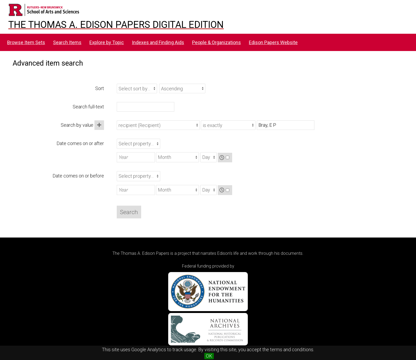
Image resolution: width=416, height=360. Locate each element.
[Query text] (285, 125)
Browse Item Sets (26, 42)
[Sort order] (182, 88)
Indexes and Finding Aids (158, 42)
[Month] (177, 157)
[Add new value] (99, 125)
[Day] (208, 157)
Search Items (67, 42)
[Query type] (228, 125)
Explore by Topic (106, 42)
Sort (99, 88)
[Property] (158, 125)
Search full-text (88, 106)
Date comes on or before (78, 176)
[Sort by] (137, 88)
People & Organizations (216, 42)
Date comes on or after (80, 143)
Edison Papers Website (273, 42)
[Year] (136, 157)
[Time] (227, 157)
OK (209, 356)
